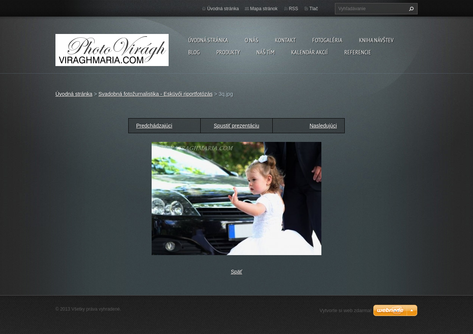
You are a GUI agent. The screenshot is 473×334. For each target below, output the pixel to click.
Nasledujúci (323, 126)
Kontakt (285, 40)
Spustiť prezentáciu (236, 126)
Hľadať (410, 8)
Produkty (228, 52)
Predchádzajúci (154, 126)
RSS (293, 8)
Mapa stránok (264, 8)
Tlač (313, 8)
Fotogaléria (327, 40)
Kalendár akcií (309, 52)
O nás (251, 40)
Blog (194, 52)
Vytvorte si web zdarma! (345, 310)
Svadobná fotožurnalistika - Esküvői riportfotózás (155, 94)
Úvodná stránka (208, 40)
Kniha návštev (376, 40)
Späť (236, 272)
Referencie (357, 52)
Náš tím (265, 52)
